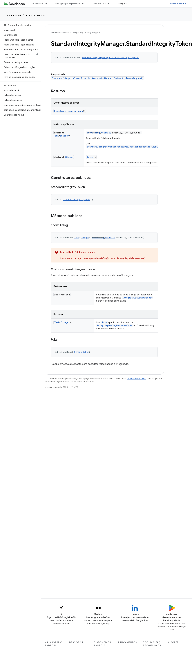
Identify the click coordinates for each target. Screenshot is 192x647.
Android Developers (60, 32)
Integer (64, 135)
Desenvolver (99, 3)
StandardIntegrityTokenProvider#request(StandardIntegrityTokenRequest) (97, 78)
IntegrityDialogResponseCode (114, 325)
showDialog (93, 132)
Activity (106, 132)
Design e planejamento (67, 3)
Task (56, 135)
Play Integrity (36, 15)
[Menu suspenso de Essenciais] (47, 3)
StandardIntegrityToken (68, 111)
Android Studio (178, 3)
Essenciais (37, 3)
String (69, 157)
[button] (20, 105)
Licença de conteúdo (136, 378)
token (90, 157)
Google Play (12, 15)
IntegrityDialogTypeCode (137, 297)
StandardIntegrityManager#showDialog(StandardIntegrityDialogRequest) (130, 146)
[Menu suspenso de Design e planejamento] (84, 3)
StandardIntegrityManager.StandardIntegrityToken (110, 57)
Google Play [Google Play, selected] (124, 3)
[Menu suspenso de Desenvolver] (110, 3)
